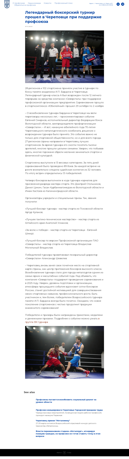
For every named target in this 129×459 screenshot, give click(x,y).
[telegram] (122, 4)
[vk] (118, 4)
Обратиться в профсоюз (25, 5)
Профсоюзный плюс (63, 3)
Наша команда (34, 3)
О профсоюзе (19, 3)
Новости (47, 3)
